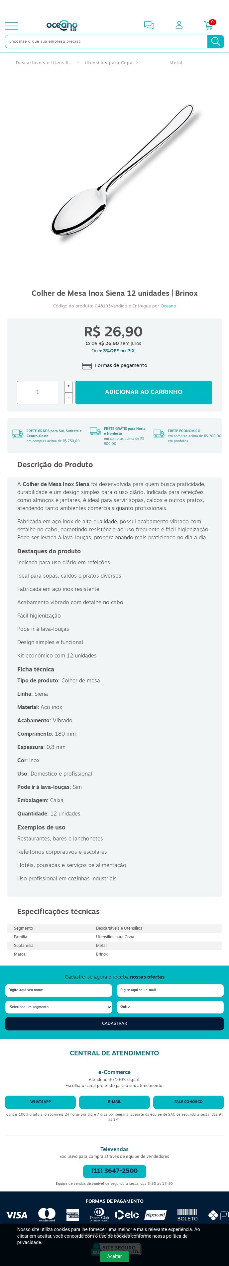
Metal (176, 63)
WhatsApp (40, 1102)
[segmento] (58, 1007)
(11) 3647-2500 (114, 1171)
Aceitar (114, 1256)
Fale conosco (188, 1102)
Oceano (168, 306)
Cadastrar (114, 1023)
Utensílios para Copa (109, 63)
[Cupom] (114, 8)
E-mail (114, 1102)
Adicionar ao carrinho (143, 392)
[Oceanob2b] (62, 26)
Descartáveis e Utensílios (44, 63)
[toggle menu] (11, 26)
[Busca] (215, 41)
